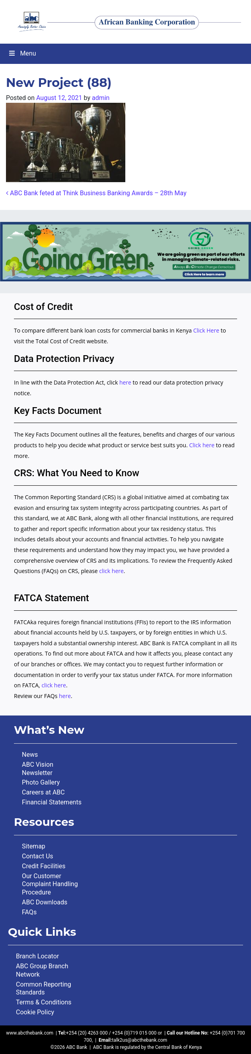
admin (100, 98)
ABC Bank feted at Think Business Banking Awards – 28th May (96, 193)
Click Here (207, 330)
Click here (201, 445)
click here (111, 571)
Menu (22, 53)
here (125, 382)
